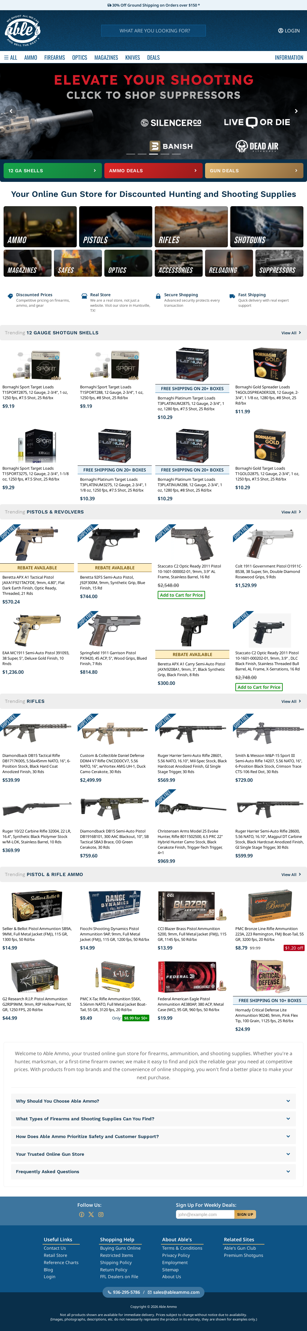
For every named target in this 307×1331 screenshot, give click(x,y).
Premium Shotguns (243, 1255)
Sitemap (170, 1269)
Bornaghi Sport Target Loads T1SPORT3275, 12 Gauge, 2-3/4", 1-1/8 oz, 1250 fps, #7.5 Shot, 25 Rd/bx (35, 473)
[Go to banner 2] (142, 154)
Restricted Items (116, 1255)
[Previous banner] (11, 111)
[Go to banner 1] (130, 154)
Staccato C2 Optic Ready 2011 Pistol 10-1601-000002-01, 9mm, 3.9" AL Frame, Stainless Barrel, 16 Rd (189, 571)
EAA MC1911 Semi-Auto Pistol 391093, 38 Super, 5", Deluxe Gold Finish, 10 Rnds (35, 658)
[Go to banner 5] (176, 154)
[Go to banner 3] (153, 154)
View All (292, 333)
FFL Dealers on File (119, 1276)
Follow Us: (89, 1205)
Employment (175, 1262)
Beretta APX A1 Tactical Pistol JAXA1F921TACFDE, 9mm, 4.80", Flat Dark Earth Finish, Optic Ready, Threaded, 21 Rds (33, 585)
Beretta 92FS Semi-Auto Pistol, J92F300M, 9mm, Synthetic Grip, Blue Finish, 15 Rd (112, 582)
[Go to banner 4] (164, 154)
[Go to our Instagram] (101, 1214)
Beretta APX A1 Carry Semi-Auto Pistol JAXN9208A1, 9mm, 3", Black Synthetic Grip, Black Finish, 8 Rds (191, 669)
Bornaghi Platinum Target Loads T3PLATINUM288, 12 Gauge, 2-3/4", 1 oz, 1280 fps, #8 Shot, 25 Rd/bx (190, 485)
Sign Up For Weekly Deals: (206, 1205)
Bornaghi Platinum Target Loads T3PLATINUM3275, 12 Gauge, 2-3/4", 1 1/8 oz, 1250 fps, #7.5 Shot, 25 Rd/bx (113, 485)
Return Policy (113, 1269)
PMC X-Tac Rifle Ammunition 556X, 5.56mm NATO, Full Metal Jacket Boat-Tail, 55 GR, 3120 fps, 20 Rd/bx (113, 1004)
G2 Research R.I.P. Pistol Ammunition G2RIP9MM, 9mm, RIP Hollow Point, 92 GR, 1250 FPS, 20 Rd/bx (36, 1004)
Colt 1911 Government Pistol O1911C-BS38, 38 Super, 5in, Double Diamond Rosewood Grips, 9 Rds (268, 571)
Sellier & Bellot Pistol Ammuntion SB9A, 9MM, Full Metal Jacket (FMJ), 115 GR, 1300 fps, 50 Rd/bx (37, 934)
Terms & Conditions (182, 1248)
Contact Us (55, 1248)
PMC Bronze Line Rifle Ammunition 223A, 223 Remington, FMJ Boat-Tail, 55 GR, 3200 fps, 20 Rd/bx (269, 934)
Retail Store (55, 1255)
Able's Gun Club (240, 1248)
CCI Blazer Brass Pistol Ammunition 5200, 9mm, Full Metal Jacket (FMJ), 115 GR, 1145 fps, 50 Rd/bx (192, 934)
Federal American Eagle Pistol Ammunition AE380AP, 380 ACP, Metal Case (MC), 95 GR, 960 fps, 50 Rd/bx (191, 1004)
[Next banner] (296, 111)
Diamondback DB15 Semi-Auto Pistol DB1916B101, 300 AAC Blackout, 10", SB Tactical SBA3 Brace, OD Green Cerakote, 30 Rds (114, 839)
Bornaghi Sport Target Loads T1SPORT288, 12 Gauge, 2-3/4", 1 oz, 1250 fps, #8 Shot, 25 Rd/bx (111, 392)
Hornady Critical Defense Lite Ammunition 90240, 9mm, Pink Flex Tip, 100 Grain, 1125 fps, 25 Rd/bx (266, 1015)
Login (49, 1276)
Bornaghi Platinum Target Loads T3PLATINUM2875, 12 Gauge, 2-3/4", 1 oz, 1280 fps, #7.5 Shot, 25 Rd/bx (191, 403)
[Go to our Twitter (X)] (91, 1214)
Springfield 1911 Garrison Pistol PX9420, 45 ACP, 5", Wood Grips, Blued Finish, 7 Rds (113, 658)
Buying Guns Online (120, 1248)
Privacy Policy (176, 1255)
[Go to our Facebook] (81, 1214)
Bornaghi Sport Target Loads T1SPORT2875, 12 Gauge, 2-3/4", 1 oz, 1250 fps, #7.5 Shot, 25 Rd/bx (35, 392)
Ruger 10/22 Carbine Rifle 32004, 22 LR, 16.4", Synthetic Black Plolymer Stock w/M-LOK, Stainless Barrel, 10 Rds (36, 836)
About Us (171, 1276)
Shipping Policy (116, 1262)
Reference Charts (61, 1262)
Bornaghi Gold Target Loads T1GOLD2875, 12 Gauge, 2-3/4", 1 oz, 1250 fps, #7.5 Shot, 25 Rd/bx (267, 473)
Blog (48, 1269)
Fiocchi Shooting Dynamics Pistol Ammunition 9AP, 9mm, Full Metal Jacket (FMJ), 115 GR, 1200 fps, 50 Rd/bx (114, 934)
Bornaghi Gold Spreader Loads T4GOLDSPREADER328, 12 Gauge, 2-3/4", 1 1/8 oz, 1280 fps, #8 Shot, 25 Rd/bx (267, 395)
